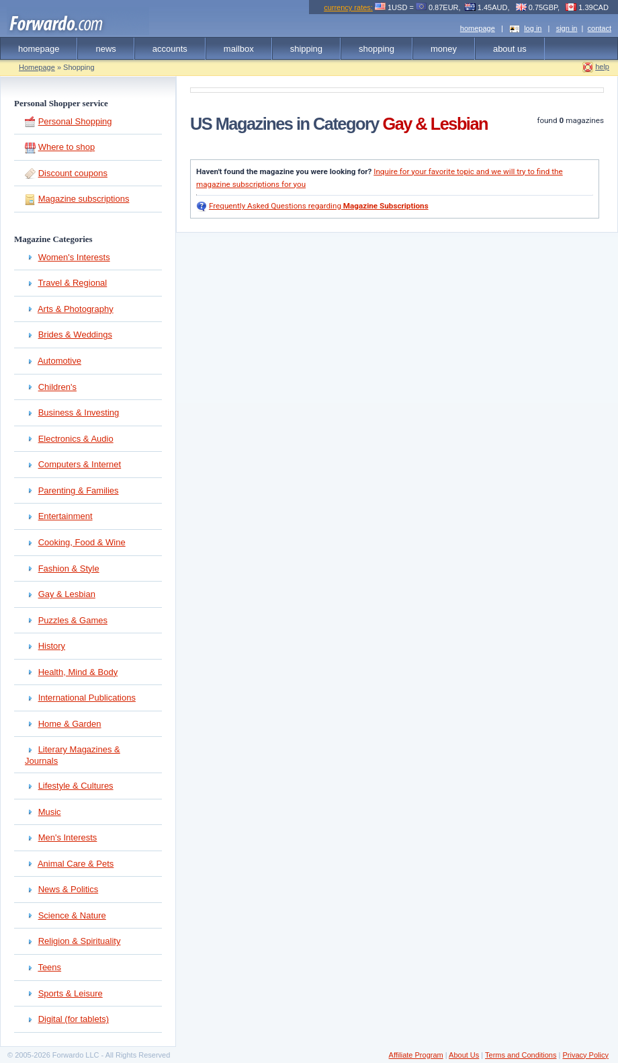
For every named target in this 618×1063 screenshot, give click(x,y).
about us (510, 49)
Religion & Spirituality (79, 941)
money (444, 49)
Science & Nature (72, 915)
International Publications (87, 698)
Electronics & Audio (76, 439)
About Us (464, 1055)
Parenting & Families (78, 490)
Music (49, 812)
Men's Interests (67, 837)
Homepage (37, 67)
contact (599, 28)
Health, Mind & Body (78, 672)
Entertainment (65, 516)
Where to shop (66, 147)
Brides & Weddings (75, 334)
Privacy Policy (585, 1055)
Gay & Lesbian (66, 594)
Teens (49, 967)
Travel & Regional (72, 283)
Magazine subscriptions (84, 199)
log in (532, 28)
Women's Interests (74, 257)
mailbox (239, 49)
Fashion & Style (68, 568)
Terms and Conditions (520, 1055)
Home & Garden (69, 724)
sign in (567, 28)
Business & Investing (79, 412)
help (602, 67)
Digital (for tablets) (73, 1019)
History (51, 646)
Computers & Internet (80, 464)
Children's (57, 387)
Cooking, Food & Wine (82, 542)
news (105, 49)
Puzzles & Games (72, 620)
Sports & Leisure (70, 993)
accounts (169, 49)
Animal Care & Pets (76, 864)
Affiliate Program (416, 1055)
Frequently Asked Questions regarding (319, 205)
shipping (306, 49)
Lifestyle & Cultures (76, 786)
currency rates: (348, 7)
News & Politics (68, 889)
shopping (376, 49)
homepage (477, 28)
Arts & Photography (76, 309)
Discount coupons (72, 173)
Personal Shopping (75, 121)
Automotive (59, 361)
